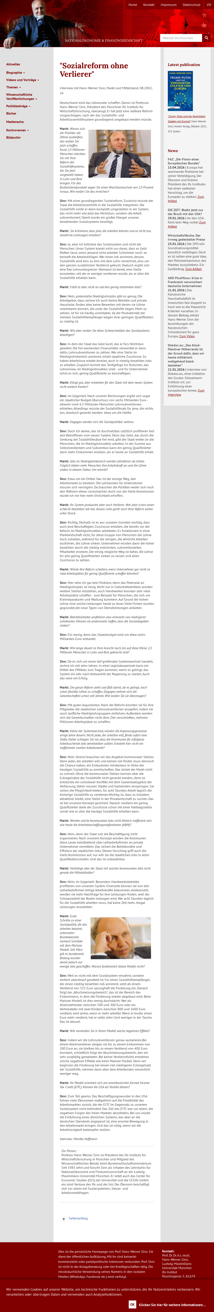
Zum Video (187, 336)
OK (132, 1304)
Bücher (11, 113)
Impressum (169, 5)
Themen (13, 87)
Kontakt (148, 5)
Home (133, 5)
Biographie (15, 72)
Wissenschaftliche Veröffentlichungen (21, 96)
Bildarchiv (13, 137)
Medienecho (15, 122)
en (209, 5)
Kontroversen (17, 130)
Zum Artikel (193, 269)
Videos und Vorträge (22, 80)
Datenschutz (191, 5)
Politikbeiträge (18, 106)
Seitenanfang (75, 1218)
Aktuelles (13, 64)
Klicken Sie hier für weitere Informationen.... (172, 1305)
